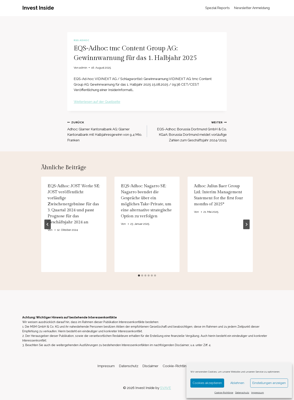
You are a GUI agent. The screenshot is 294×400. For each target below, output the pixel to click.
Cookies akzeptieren (207, 383)
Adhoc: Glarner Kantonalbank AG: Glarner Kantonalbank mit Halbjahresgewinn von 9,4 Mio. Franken (105, 130)
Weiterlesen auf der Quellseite (97, 102)
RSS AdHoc (81, 40)
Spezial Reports (217, 8)
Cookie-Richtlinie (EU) (180, 366)
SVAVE (165, 388)
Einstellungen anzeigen (269, 383)
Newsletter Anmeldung (252, 8)
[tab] (139, 275)
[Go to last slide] (47, 224)
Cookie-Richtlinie (223, 392)
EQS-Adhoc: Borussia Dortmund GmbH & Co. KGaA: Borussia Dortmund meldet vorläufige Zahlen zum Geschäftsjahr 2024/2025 (188, 130)
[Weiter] (246, 224)
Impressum (257, 392)
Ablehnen (237, 383)
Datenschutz (242, 392)
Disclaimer (150, 366)
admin (83, 67)
